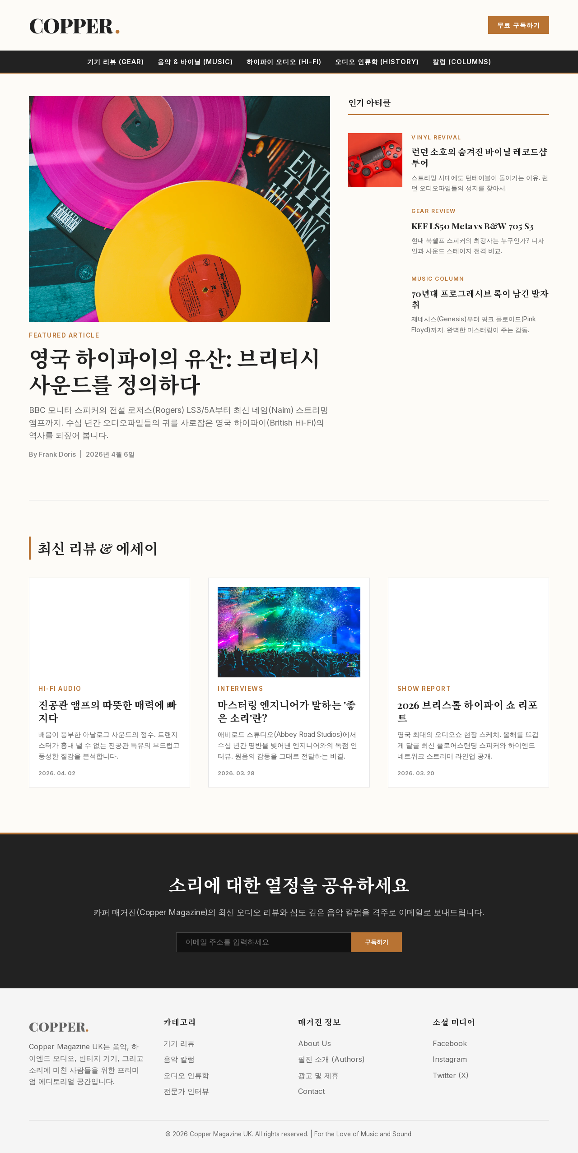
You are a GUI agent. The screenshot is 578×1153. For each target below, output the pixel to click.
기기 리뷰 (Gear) (115, 61)
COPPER (74, 25)
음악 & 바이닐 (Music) (195, 61)
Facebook (450, 1043)
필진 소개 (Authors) (331, 1059)
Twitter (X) (451, 1075)
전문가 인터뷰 (186, 1091)
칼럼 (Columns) (462, 61)
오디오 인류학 (186, 1075)
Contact (311, 1091)
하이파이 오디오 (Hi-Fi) (284, 61)
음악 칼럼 (179, 1059)
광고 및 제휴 (318, 1075)
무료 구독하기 (518, 25)
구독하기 (376, 942)
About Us (314, 1043)
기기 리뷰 (179, 1043)
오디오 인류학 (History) (377, 61)
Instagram (450, 1059)
